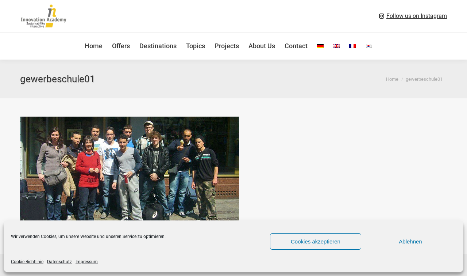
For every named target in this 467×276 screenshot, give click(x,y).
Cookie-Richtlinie (27, 261)
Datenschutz (59, 261)
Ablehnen (410, 241)
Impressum (87, 261)
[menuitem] (320, 46)
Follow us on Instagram (416, 15)
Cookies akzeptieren (315, 241)
